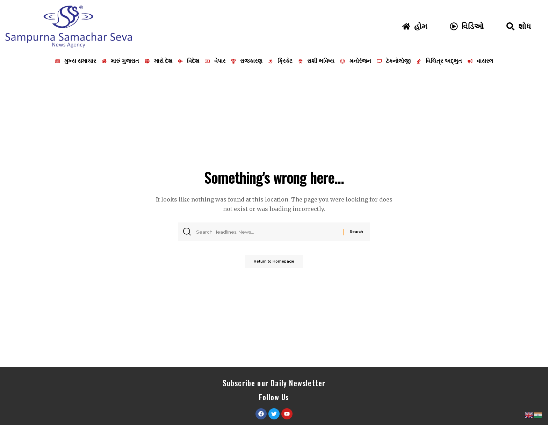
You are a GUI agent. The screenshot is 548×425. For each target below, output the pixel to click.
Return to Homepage (274, 264)
